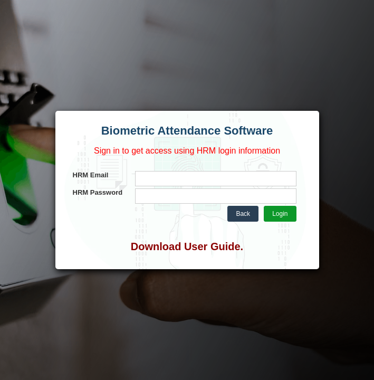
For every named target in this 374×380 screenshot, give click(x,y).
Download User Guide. (187, 246)
